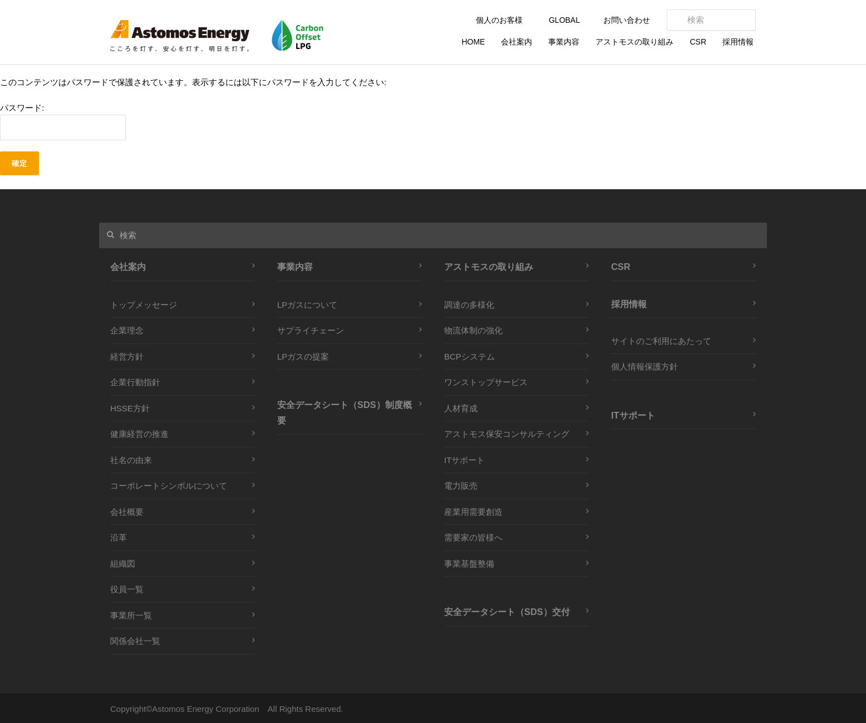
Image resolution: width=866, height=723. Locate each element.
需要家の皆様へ (473, 537)
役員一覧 (127, 589)
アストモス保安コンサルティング (506, 434)
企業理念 (127, 330)
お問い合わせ (626, 20)
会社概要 (127, 512)
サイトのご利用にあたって (661, 341)
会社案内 (516, 41)
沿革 (118, 537)
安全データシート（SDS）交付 (507, 612)
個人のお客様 (499, 20)
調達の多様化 (469, 304)
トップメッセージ (143, 304)
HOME (473, 41)
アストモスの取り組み (634, 41)
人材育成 (461, 408)
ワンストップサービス (486, 382)
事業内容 (563, 41)
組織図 (122, 563)
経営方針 (127, 356)
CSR (698, 41)
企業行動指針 (135, 382)
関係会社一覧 (135, 641)
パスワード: (63, 122)
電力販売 (461, 485)
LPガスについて (307, 304)
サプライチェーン (310, 330)
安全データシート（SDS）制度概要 (344, 412)
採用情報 (738, 41)
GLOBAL (564, 20)
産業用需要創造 (473, 512)
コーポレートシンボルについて (168, 485)
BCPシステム (469, 356)
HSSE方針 (130, 408)
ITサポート (464, 460)
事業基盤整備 (469, 563)
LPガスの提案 (303, 356)
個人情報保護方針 (644, 366)
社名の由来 (131, 460)
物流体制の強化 (473, 330)
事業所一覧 (131, 615)
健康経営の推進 (139, 434)
